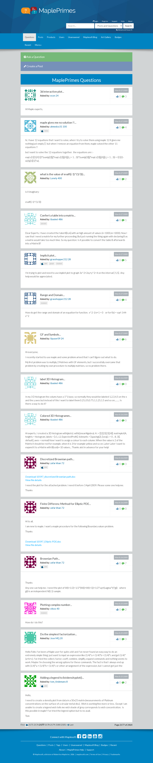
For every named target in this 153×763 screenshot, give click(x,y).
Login (95, 21)
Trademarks (115, 754)
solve (44, 131)
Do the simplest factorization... (58, 634)
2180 (58, 724)
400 (60, 178)
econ (52, 95)
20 (61, 638)
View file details (33, 480)
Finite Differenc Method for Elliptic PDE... (65, 503)
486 (60, 219)
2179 (52, 724)
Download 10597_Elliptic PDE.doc (43, 541)
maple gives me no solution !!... (58, 122)
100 (65, 126)
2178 (47, 724)
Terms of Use (95, 754)
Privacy (106, 754)
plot (44, 264)
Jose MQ (54, 638)
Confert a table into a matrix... (58, 215)
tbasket (54, 219)
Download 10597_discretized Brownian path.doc (50, 476)
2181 (63, 724)
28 (69, 259)
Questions (29, 37)
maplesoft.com (82, 754)
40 (58, 608)
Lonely (53, 178)
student (59, 263)
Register (105, 21)
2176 (36, 724)
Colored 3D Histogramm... (55, 415)
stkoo (53, 608)
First (23, 724)
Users (61, 37)
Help (122, 21)
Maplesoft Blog (90, 37)
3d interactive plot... (52, 91)
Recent (28, 45)
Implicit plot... (48, 255)
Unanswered (73, 37)
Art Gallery (106, 37)
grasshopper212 (59, 259)
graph (52, 263)
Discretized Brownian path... (57, 459)
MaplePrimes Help (75, 750)
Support (114, 21)
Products (51, 37)
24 (57, 95)
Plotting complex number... (56, 604)
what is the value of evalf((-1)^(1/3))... (62, 174)
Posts (40, 37)
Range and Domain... (52, 295)
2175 (30, 724)
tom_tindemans (58, 681)
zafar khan (55, 463)
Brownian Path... (50, 558)
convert (43, 223)
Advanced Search (124, 30)
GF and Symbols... (50, 334)
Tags (58, 745)
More (38, 45)
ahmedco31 (56, 126)
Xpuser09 (55, 338)
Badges (118, 37)
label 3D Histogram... (52, 379)
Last (71, 724)
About (130, 21)
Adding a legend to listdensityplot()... (62, 677)
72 (62, 463)
